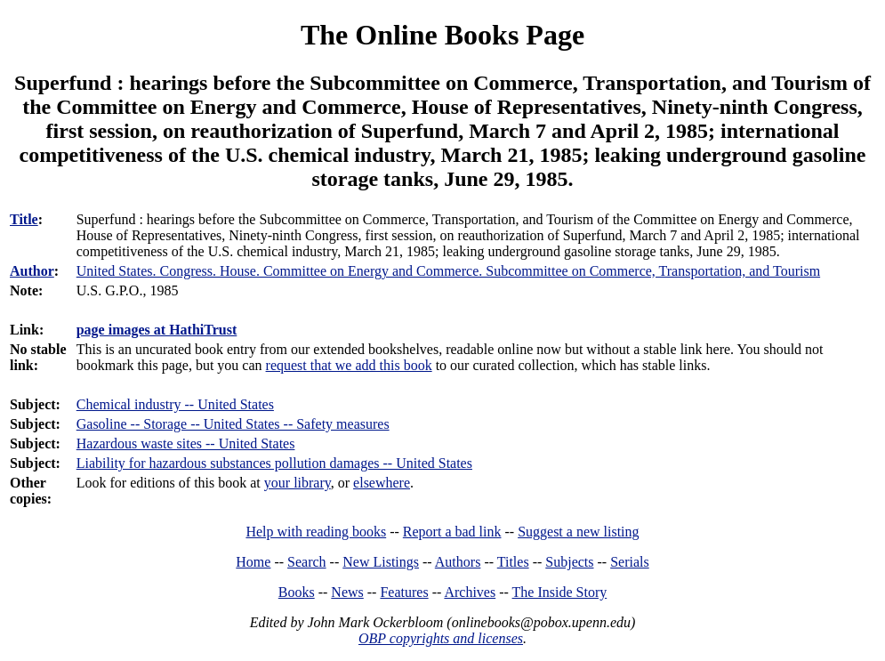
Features (404, 592)
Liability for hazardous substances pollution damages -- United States (274, 463)
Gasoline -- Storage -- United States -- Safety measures (233, 423)
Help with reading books (315, 531)
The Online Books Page (442, 35)
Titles (513, 561)
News (347, 592)
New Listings (380, 561)
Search (306, 561)
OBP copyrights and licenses (440, 638)
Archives (469, 592)
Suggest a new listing (578, 531)
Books (296, 592)
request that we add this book (349, 365)
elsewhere (381, 482)
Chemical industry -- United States (175, 404)
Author (32, 270)
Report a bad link (452, 531)
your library (297, 482)
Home (253, 561)
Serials (629, 561)
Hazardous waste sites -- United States (185, 443)
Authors (458, 561)
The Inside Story (559, 592)
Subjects (569, 561)
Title (24, 219)
